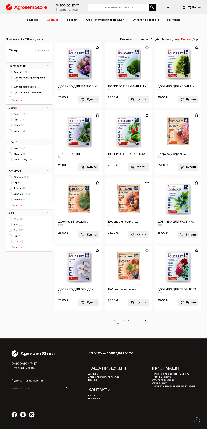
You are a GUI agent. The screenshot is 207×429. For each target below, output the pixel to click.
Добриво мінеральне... (172, 154)
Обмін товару (159, 383)
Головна (32, 19)
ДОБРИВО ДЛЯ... (70, 154)
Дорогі (196, 39)
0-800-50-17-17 (67, 5)
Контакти (173, 19)
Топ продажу (170, 39)
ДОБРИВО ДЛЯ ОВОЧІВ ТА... (127, 154)
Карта (91, 395)
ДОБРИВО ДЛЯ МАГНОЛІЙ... (78, 86)
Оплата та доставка (146, 19)
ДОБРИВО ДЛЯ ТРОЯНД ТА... (177, 289)
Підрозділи (94, 398)
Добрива (52, 19)
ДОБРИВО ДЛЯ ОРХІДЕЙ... (76, 289)
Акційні (155, 39)
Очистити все (42, 50)
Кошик (196, 7)
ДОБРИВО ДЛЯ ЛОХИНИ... (175, 221)
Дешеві (186, 39)
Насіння (72, 19)
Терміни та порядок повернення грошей (173, 386)
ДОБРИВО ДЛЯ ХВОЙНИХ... (176, 86)
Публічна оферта (161, 377)
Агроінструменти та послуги (105, 19)
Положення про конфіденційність (170, 374)
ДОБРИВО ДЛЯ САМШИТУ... (128, 86)
